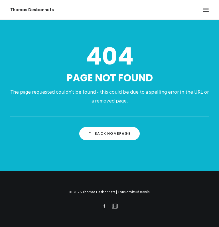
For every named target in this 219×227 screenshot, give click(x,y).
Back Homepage (109, 133)
